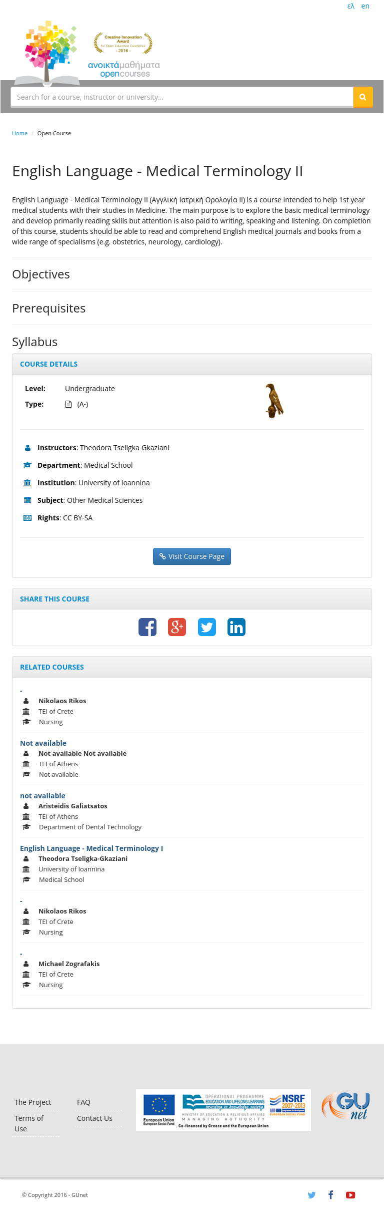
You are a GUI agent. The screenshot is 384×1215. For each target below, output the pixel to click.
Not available (43, 743)
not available (43, 795)
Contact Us (94, 1118)
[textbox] (182, 97)
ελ (351, 6)
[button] (363, 97)
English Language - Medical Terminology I (91, 848)
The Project (32, 1102)
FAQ (83, 1102)
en (366, 6)
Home (20, 133)
